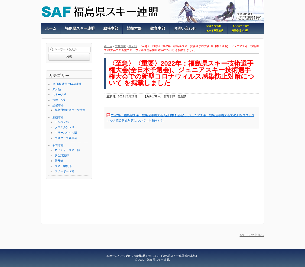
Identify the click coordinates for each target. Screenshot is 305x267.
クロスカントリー (66, 127)
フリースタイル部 (66, 132)
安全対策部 (62, 155)
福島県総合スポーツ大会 (70, 110)
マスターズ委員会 (66, 138)
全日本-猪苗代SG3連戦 (66, 84)
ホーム (108, 46)
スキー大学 (59, 94)
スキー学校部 (63, 166)
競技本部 (58, 117)
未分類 (56, 89)
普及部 (132, 46)
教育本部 (120, 46)
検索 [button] (69, 56)
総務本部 (58, 105)
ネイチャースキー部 (67, 150)
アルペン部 (62, 122)
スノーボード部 (64, 171)
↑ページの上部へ (252, 235)
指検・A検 (58, 100)
